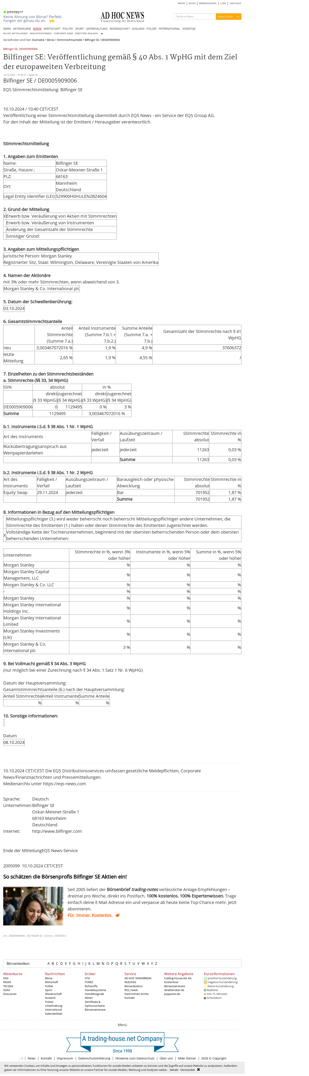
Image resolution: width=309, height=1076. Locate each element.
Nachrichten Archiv (136, 994)
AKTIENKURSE (22, 29)
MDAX (7, 982)
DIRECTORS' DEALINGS (86, 33)
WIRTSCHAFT (52, 29)
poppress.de (172, 994)
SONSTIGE (188, 29)
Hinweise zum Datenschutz (134, 1058)
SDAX (6, 990)
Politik (49, 986)
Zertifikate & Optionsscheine (95, 1004)
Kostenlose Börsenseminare (174, 984)
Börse (50, 40)
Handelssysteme (95, 990)
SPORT (79, 29)
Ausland (50, 998)
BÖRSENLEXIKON (208, 3)
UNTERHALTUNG (97, 29)
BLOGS (192, 3)
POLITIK (68, 29)
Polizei (49, 1002)
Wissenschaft (53, 994)
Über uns (166, 1058)
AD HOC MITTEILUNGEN (15, 33)
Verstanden (187, 1070)
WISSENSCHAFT (120, 29)
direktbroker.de (174, 990)
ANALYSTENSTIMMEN (41, 33)
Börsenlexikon (18, 963)
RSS (223, 3)
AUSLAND (138, 29)
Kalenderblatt (53, 1014)
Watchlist (130, 982)
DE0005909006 (28, 49)
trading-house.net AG (177, 978)
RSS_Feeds (131, 990)
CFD (87, 978)
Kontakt (129, 998)
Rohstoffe (91, 986)
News (32, 1058)
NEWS (7, 29)
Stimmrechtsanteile (69, 40)
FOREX (89, 982)
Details (174, 1070)
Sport (48, 990)
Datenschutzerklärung (94, 1058)
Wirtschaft (51, 982)
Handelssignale (94, 994)
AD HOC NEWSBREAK (137, 978)
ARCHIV (181, 3)
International (53, 1009)
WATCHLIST (235, 3)
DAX (6, 978)
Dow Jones (10, 994)
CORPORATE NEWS (63, 33)
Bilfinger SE (10, 49)
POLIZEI (152, 29)
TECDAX (8, 986)
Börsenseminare (95, 1009)
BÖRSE (37, 29)
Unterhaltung (53, 1006)
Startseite (38, 40)
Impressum (65, 1058)
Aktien (89, 998)
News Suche (225, 16)
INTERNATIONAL (169, 29)
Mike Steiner (187, 1058)
